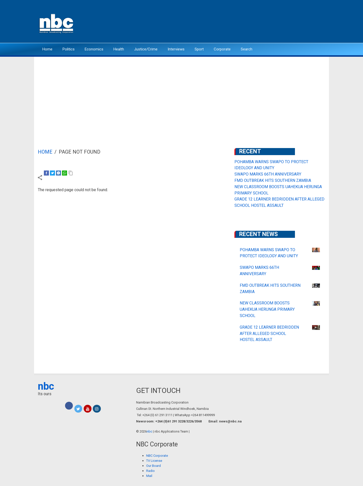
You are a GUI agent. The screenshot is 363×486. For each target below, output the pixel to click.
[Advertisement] (181, 94)
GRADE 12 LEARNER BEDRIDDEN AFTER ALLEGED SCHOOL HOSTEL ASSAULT (269, 333)
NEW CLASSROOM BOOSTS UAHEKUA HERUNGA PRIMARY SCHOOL (267, 309)
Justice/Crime (146, 49)
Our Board (153, 466)
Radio (150, 471)
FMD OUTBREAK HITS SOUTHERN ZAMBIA (272, 180)
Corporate (222, 49)
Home (47, 49)
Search (246, 49)
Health (118, 49)
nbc (46, 386)
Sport (199, 49)
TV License (154, 461)
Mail (149, 476)
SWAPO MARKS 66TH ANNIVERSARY (267, 174)
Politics (69, 49)
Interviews (176, 49)
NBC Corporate (157, 456)
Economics (94, 49)
